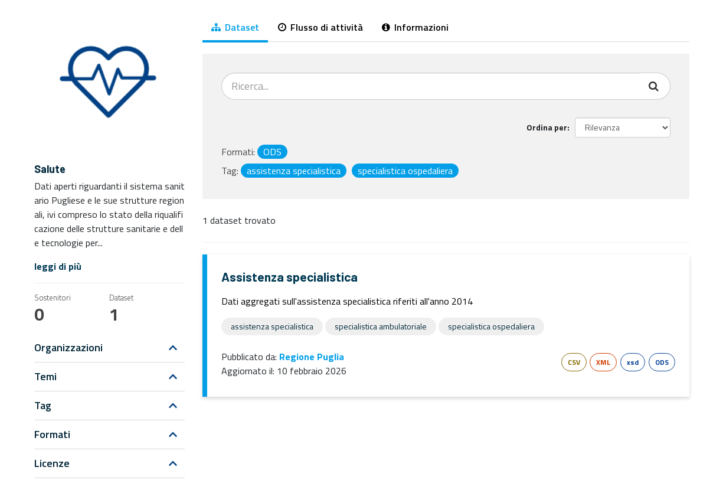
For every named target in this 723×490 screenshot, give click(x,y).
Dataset (235, 27)
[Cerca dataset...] (430, 86)
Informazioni (415, 27)
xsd (633, 362)
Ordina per (546, 127)
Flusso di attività (320, 27)
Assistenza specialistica (289, 276)
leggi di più (57, 266)
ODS (662, 362)
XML (603, 362)
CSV (574, 362)
